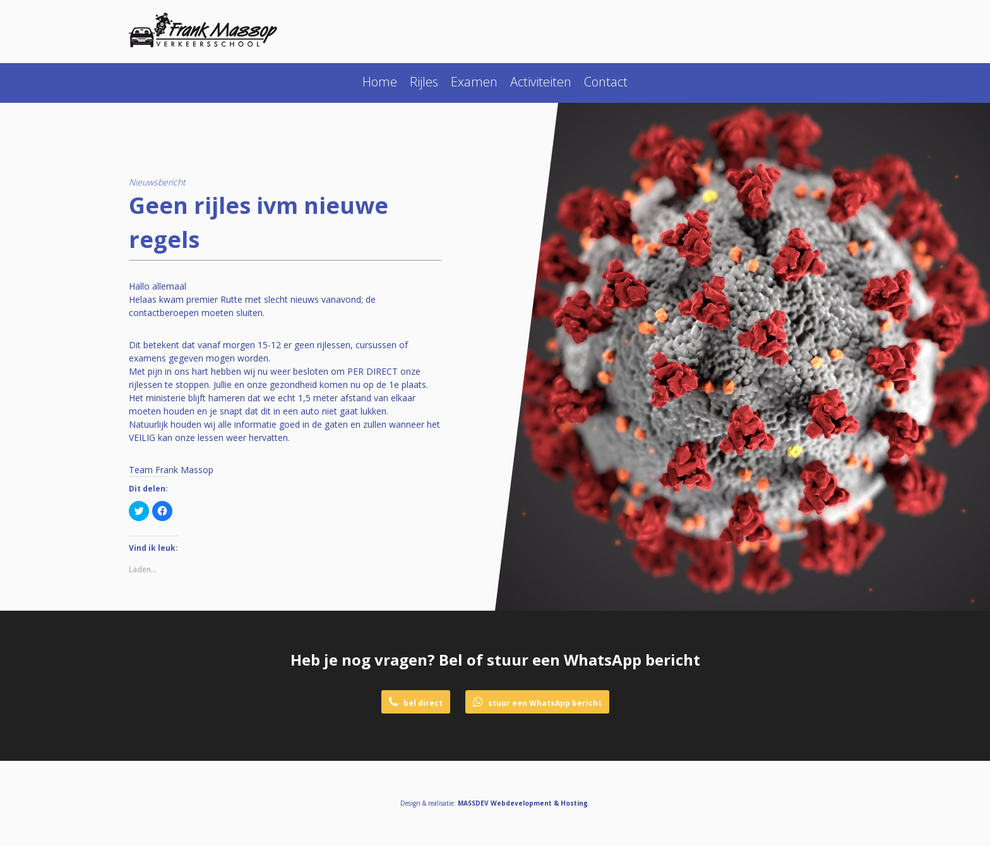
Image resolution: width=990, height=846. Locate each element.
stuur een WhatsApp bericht (537, 702)
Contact (606, 81)
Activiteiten (540, 81)
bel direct (416, 702)
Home (379, 81)
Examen (474, 81)
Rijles (424, 81)
